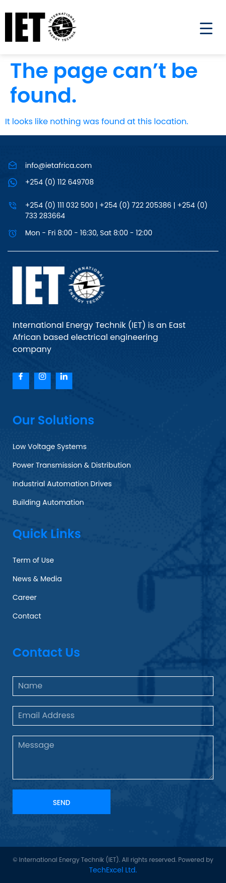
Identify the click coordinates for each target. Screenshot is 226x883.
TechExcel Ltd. (113, 870)
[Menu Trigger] (200, 28)
